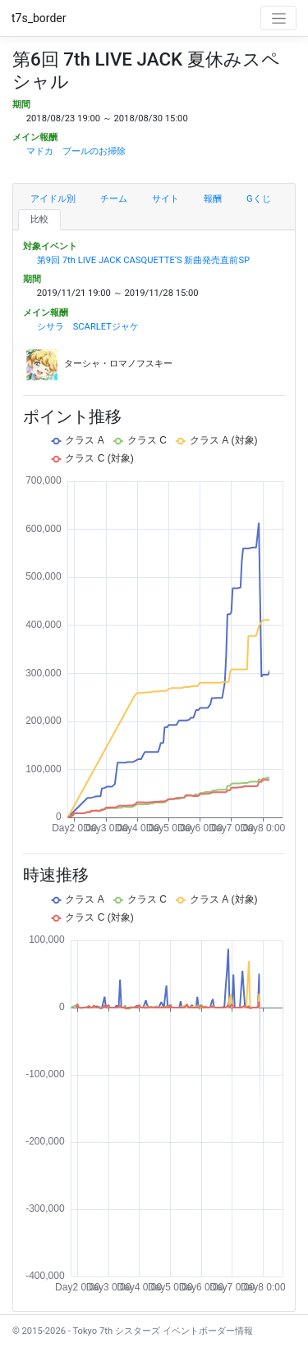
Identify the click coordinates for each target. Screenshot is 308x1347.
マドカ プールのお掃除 (76, 151)
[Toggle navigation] (278, 18)
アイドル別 (53, 198)
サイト (165, 198)
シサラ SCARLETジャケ (88, 326)
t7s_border (39, 18)
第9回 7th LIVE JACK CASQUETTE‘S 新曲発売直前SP (143, 260)
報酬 (213, 198)
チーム (113, 198)
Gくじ (258, 198)
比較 (39, 219)
